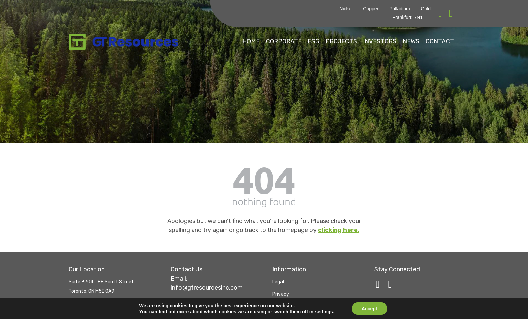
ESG (283, 41)
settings (324, 311)
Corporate (246, 41)
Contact (438, 41)
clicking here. (338, 226)
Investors (364, 41)
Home (206, 41)
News (402, 41)
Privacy (280, 291)
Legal (278, 278)
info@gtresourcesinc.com (207, 284)
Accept (369, 308)
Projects (318, 41)
